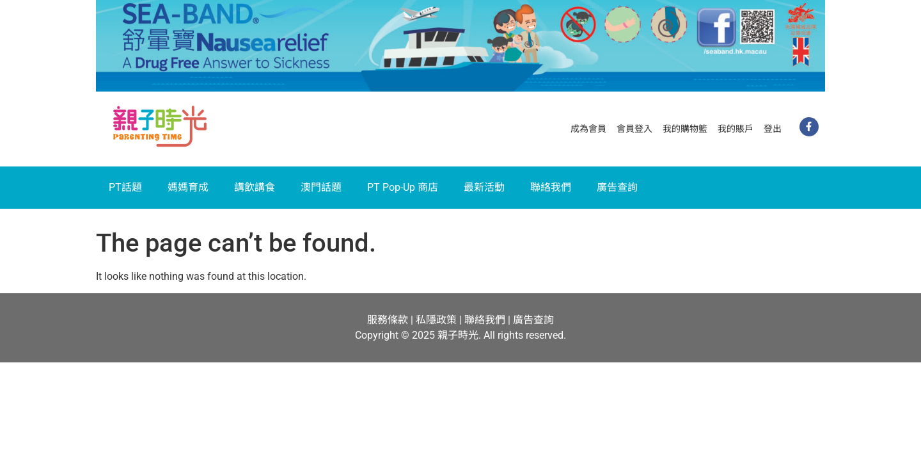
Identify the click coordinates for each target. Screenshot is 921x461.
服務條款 (387, 320)
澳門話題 (321, 187)
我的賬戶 (735, 129)
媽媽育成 (188, 187)
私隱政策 (436, 320)
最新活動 (484, 187)
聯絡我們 (550, 187)
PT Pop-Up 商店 (402, 187)
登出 (773, 129)
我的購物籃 (685, 129)
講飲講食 (254, 187)
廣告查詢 (617, 187)
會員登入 (634, 129)
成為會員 (588, 129)
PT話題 (125, 187)
